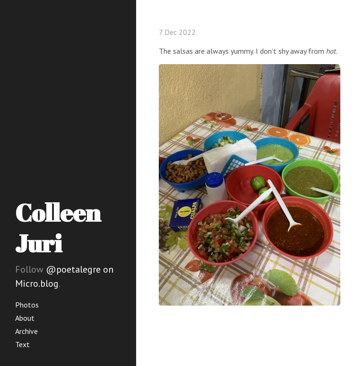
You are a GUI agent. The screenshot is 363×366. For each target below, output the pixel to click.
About (25, 318)
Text (22, 344)
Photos (27, 304)
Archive (26, 331)
